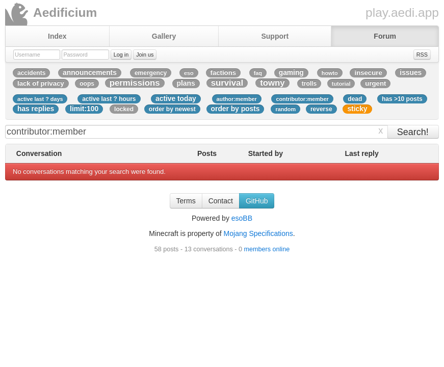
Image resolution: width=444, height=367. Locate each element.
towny (272, 83)
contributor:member (302, 99)
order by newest (172, 109)
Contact (220, 201)
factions (224, 72)
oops (87, 83)
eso (189, 73)
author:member (237, 99)
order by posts (235, 109)
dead (355, 98)
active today (175, 98)
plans (186, 83)
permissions (135, 83)
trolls (309, 83)
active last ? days (40, 99)
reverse (321, 109)
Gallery (164, 36)
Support (275, 36)
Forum (385, 36)
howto (330, 73)
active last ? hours (109, 98)
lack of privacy (40, 83)
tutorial (341, 84)
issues (411, 72)
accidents (31, 72)
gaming (291, 72)
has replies (35, 109)
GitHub (257, 201)
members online (267, 249)
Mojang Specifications (258, 233)
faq (258, 73)
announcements (90, 72)
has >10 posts (402, 98)
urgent (375, 83)
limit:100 (84, 109)
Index (57, 36)
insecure (368, 72)
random (285, 109)
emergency (151, 72)
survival (227, 83)
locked (124, 109)
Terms (186, 201)
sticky (357, 109)
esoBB (241, 218)
